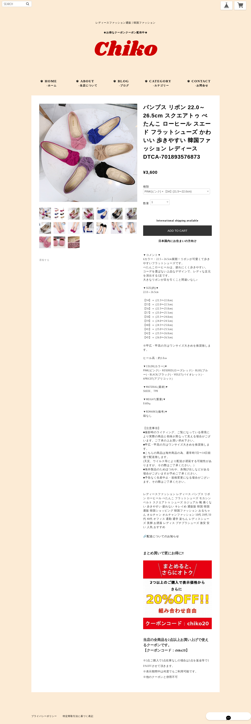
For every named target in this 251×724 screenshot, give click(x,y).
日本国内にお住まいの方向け (177, 241)
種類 (146, 186)
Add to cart (177, 230)
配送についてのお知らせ (163, 536)
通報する (44, 259)
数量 (146, 203)
